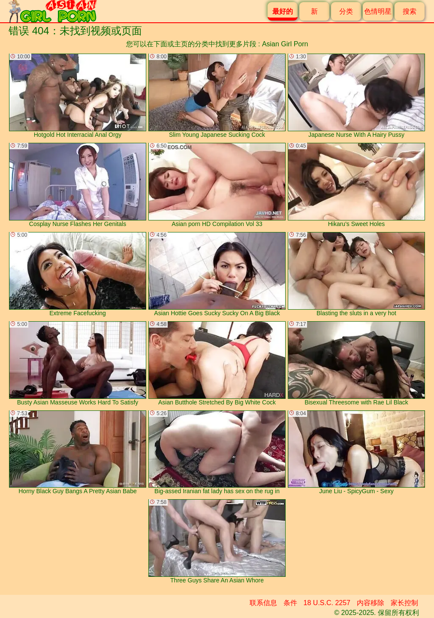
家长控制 (404, 602)
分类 (346, 11)
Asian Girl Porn (285, 44)
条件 (290, 602)
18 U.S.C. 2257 (327, 602)
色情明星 (378, 11)
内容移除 (370, 602)
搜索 (409, 11)
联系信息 (263, 602)
